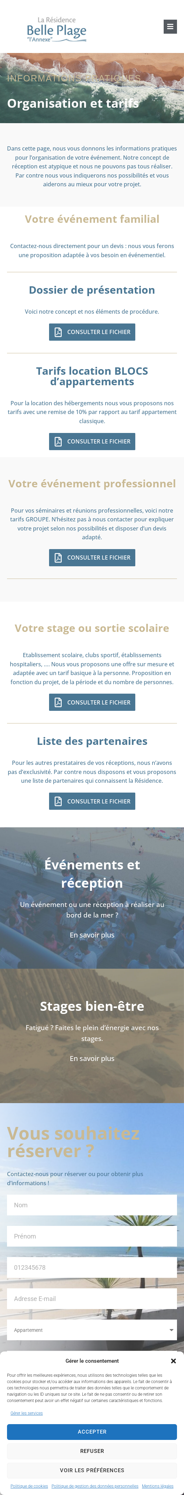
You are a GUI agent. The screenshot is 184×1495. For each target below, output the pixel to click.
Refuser (92, 1451)
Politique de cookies (29, 1486)
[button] (173, 1360)
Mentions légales (157, 1486)
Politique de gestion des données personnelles (95, 1486)
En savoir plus (92, 935)
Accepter (92, 1432)
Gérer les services (27, 1413)
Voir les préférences (92, 1470)
